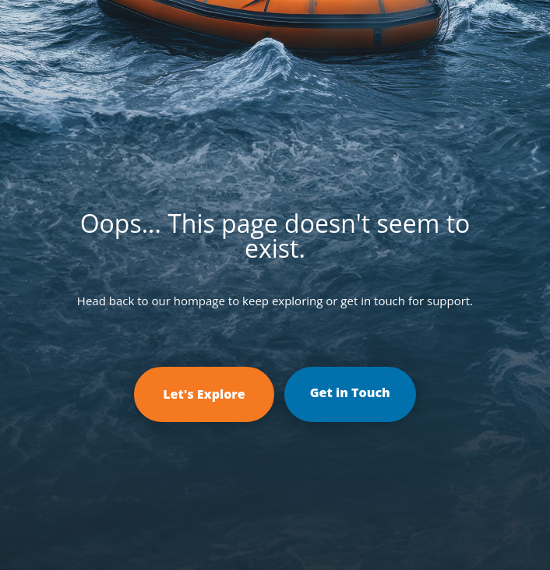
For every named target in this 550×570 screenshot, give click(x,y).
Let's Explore (204, 394)
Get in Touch (350, 392)
